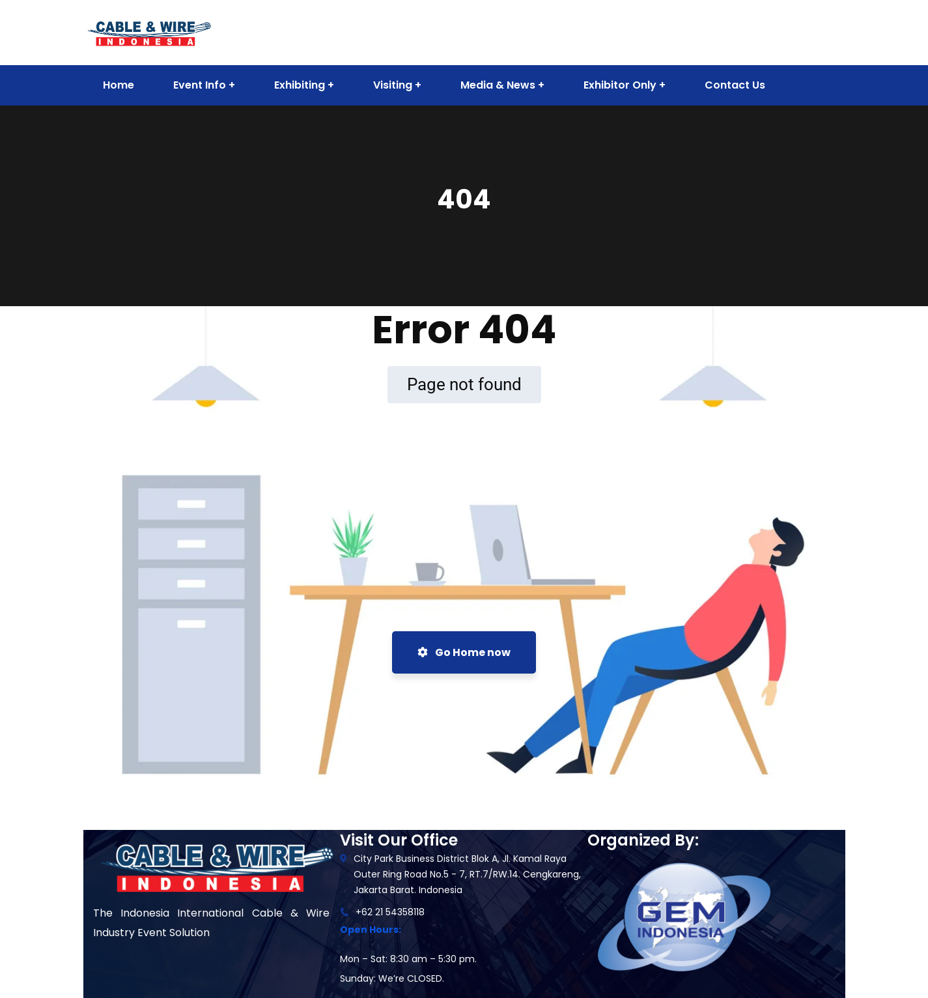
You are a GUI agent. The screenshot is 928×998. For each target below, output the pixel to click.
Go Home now (464, 652)
